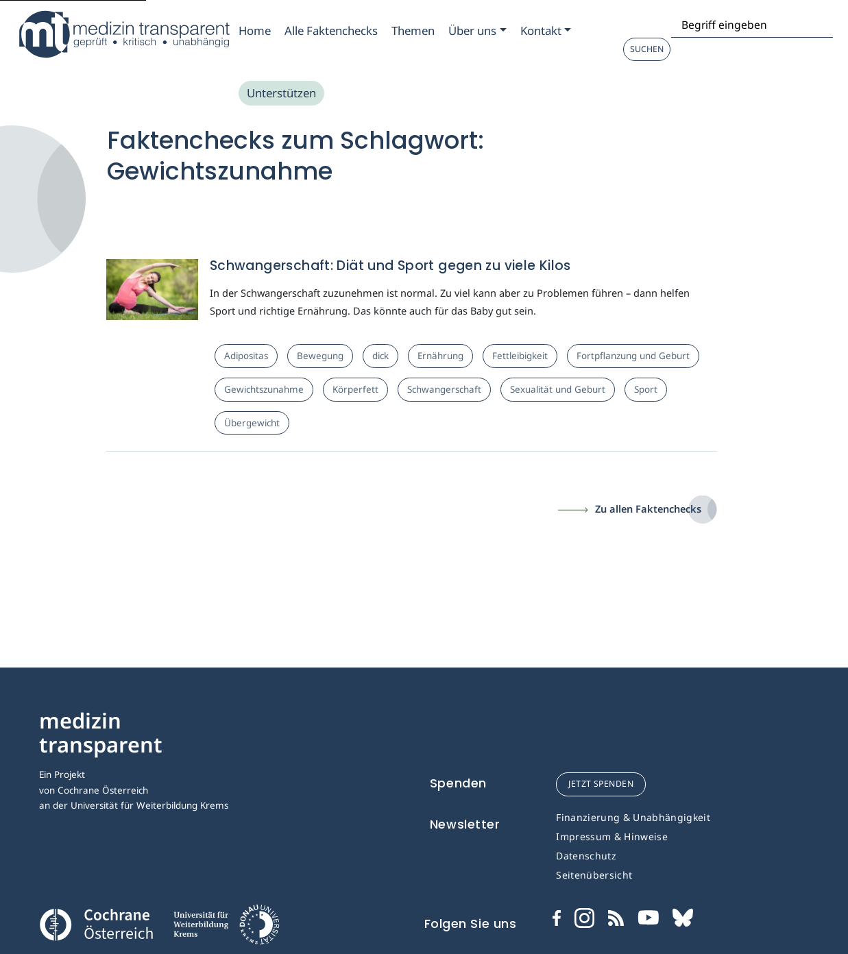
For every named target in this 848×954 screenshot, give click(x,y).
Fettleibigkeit (520, 356)
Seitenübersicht (594, 874)
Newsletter (465, 824)
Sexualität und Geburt (557, 389)
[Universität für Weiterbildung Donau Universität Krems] (225, 928)
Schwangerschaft (444, 389)
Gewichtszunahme (264, 389)
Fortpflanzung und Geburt (633, 356)
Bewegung (320, 356)
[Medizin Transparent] (123, 34)
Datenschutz (586, 855)
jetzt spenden (600, 784)
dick (380, 356)
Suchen (647, 49)
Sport (645, 389)
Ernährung (440, 356)
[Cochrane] (96, 923)
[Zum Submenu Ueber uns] (477, 31)
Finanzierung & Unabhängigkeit (633, 817)
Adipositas (246, 356)
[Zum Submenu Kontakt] (545, 31)
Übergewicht (252, 423)
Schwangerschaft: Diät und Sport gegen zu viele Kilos (390, 265)
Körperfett (355, 389)
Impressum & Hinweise (612, 836)
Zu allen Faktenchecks (648, 508)
